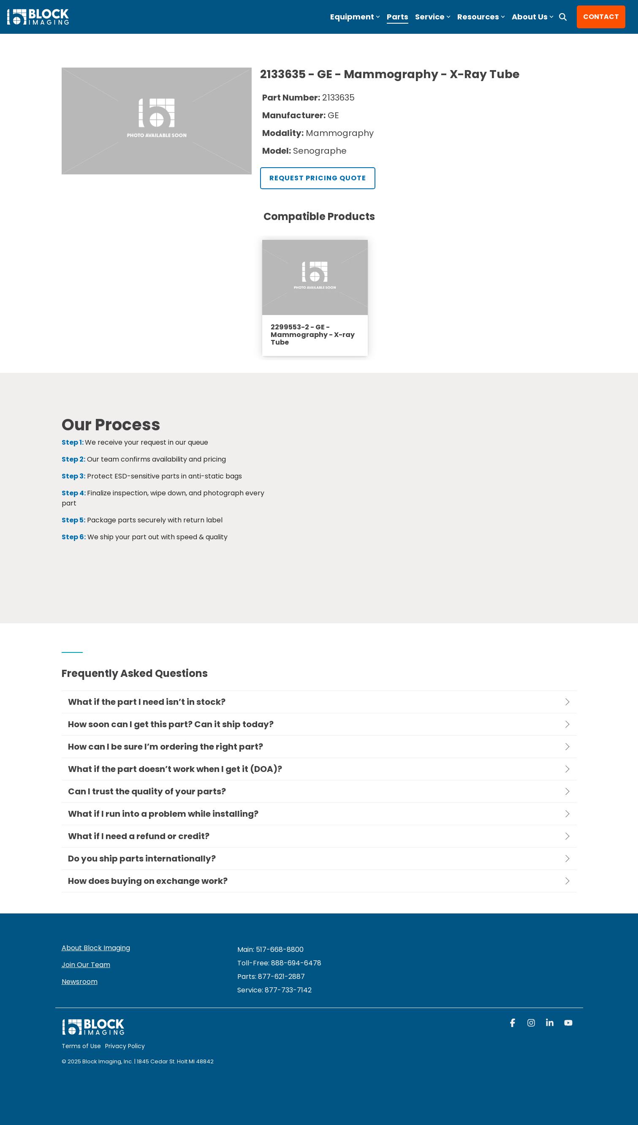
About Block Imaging (96, 948)
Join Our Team (86, 965)
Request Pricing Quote (317, 178)
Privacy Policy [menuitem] (125, 1046)
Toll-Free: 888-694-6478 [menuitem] (279, 963)
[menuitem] (274, 990)
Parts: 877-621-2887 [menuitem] (271, 976)
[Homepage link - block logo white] (93, 1031)
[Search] (562, 16)
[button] (513, 1024)
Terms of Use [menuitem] (81, 1046)
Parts (397, 16)
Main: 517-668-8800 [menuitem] (270, 949)
